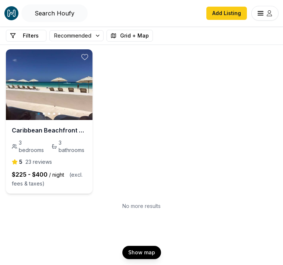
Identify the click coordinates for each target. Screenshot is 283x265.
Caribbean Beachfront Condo (49, 130)
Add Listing (226, 13)
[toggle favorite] (84, 57)
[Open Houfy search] (54, 13)
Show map (141, 252)
